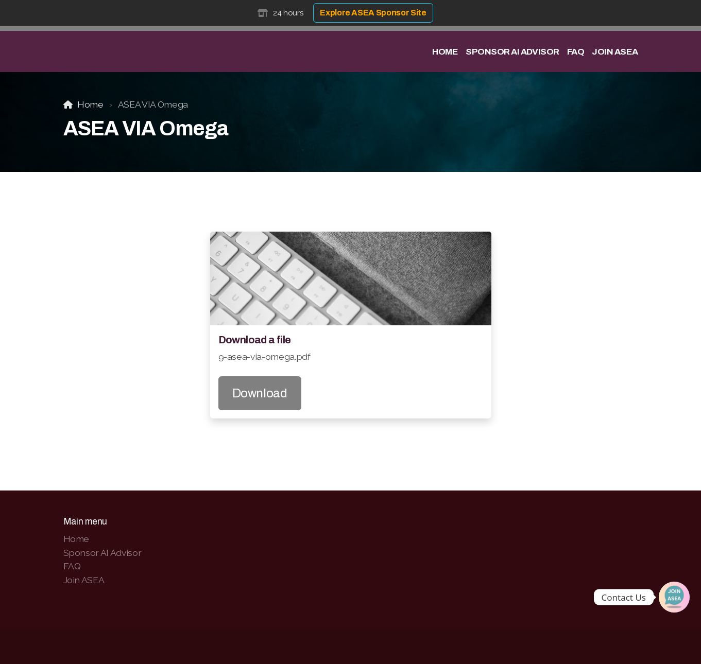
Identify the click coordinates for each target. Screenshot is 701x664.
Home (90, 104)
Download (259, 393)
